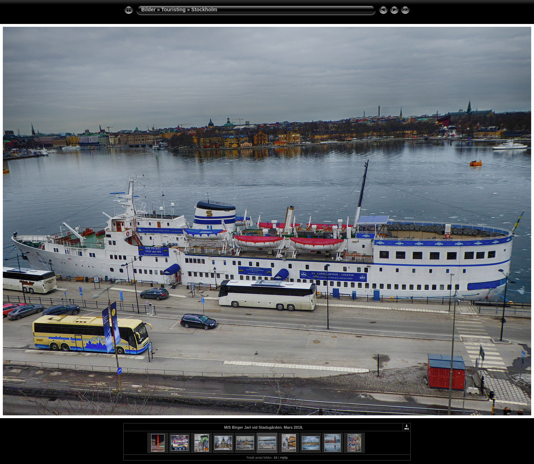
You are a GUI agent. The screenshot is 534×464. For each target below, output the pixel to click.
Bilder (148, 9)
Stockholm (204, 9)
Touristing (173, 9)
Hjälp (284, 457)
